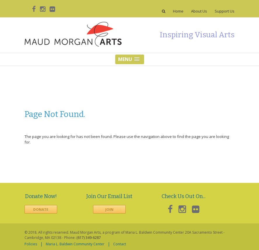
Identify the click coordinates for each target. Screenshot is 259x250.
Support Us (225, 11)
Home (178, 11)
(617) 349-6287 (88, 237)
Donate (40, 209)
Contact (119, 244)
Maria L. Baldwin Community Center (75, 244)
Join (109, 209)
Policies (30, 244)
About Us (199, 11)
